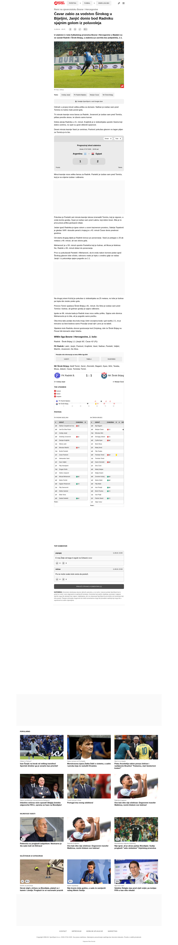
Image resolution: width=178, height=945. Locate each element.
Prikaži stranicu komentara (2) (89, 586)
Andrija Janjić (65, 95)
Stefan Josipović (64, 473)
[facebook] (70, 29)
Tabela (120, 167)
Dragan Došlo (63, 469)
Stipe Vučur (98, 502)
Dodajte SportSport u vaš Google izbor (89, 101)
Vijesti (66, 359)
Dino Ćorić (98, 465)
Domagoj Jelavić (100, 437)
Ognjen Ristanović (64, 484)
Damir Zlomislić (99, 462)
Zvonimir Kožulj (99, 476)
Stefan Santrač (63, 491)
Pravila (58, 167)
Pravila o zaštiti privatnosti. (132, 937)
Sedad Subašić (63, 498)
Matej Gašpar (99, 469)
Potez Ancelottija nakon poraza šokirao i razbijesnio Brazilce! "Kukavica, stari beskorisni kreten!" (135, 766)
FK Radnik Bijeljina (80, 95)
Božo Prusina (99, 491)
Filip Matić (98, 484)
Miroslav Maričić (64, 447)
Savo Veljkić (63, 462)
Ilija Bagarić (98, 426)
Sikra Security (91, 941)
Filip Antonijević (64, 465)
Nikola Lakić (63, 444)
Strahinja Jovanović (65, 437)
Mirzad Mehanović (64, 476)
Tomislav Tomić (99, 455)
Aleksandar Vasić (64, 458)
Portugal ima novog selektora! (80, 803)
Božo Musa (98, 444)
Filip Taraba (98, 451)
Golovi (58, 394)
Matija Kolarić (99, 473)
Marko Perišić (63, 480)
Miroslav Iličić (99, 433)
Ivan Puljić (98, 494)
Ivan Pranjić (98, 487)
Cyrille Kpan (99, 440)
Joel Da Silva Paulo (65, 429)
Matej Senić (98, 447)
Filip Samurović (63, 487)
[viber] (75, 29)
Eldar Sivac (62, 494)
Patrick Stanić (99, 498)
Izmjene (58, 396)
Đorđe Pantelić (63, 451)
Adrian (58, 569)
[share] (79, 29)
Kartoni (58, 391)
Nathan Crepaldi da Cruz (66, 426)
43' (118, 382)
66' (59, 382)
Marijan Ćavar (94, 95)
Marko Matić (99, 480)
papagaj (59, 553)
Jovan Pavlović (63, 455)
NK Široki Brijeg (108, 95)
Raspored (111, 359)
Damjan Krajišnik (64, 440)
